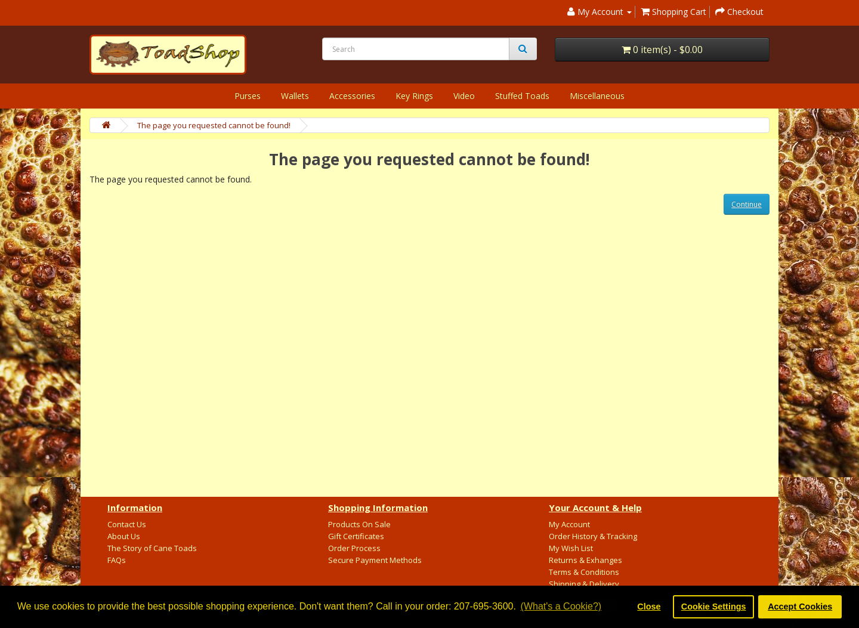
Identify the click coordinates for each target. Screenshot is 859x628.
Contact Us (126, 524)
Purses (247, 95)
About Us (123, 536)
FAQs (116, 560)
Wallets (295, 95)
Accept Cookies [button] (800, 606)
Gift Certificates (356, 536)
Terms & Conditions (584, 572)
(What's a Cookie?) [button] (561, 606)
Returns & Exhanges (585, 560)
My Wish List (571, 548)
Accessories (352, 95)
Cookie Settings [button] (713, 606)
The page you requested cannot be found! (214, 125)
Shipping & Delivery (584, 583)
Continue (746, 204)
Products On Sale (359, 524)
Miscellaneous (597, 95)
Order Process (354, 548)
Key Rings (414, 95)
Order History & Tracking (593, 536)
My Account (569, 524)
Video (464, 95)
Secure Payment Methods (375, 560)
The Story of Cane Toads (152, 548)
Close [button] (648, 606)
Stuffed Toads (522, 95)
